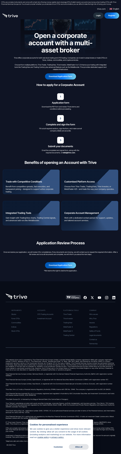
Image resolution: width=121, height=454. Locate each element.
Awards (92, 323)
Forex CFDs (15, 318)
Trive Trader (67, 314)
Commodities (16, 323)
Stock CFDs (15, 331)
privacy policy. (57, 437)
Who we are (93, 314)
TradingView (67, 323)
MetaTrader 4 (68, 327)
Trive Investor (68, 318)
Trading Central (68, 335)
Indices (13, 327)
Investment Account (44, 318)
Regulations (93, 327)
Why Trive (92, 318)
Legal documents (95, 335)
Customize (58, 447)
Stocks (13, 314)
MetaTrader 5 (68, 331)
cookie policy (43, 437)
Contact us (93, 339)
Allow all (78, 447)
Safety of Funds (94, 331)
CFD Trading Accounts (45, 314)
